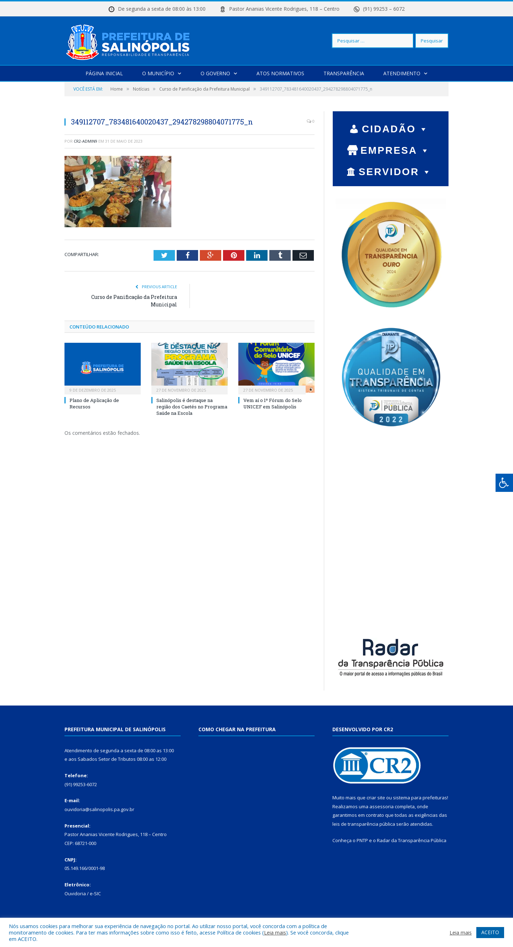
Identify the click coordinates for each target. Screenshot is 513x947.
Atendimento (401, 73)
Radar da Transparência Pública (411, 840)
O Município (158, 73)
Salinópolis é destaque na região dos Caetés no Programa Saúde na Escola (191, 406)
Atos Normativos (280, 73)
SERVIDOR (395, 171)
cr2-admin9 (85, 140)
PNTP (362, 840)
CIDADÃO (395, 128)
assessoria (381, 806)
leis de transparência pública (363, 823)
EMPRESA (395, 150)
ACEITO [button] (490, 932)
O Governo (215, 73)
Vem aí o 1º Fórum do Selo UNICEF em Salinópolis (272, 403)
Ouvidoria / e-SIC (82, 893)
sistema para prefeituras (420, 797)
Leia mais (275, 932)
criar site (376, 797)
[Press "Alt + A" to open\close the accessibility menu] (504, 483)
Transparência (343, 73)
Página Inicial (104, 73)
